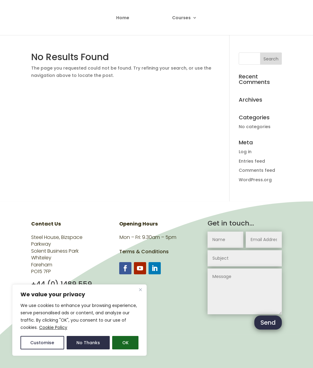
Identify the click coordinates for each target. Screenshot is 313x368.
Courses (181, 17)
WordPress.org (255, 180)
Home (123, 17)
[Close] (140, 289)
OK (125, 343)
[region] (79, 320)
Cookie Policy (53, 327)
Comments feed (257, 170)
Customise (42, 343)
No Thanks (88, 343)
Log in (245, 152)
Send (268, 322)
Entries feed (252, 161)
